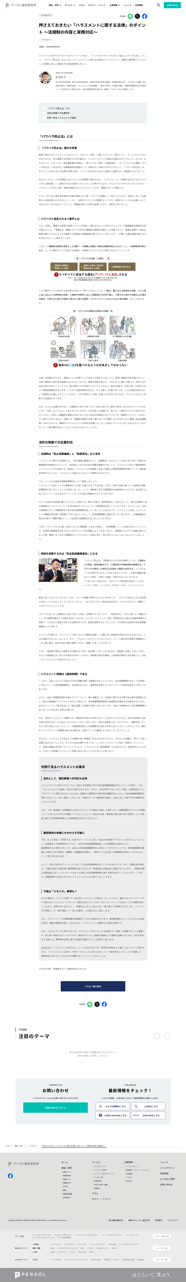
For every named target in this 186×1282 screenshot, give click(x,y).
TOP (8, 1146)
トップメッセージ (132, 1166)
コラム (81, 5)
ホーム (64, 1162)
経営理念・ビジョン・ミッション (137, 1170)
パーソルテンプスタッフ (62, 1235)
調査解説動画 (67, 1194)
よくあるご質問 (167, 1178)
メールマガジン (167, 1167)
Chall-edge (112, 1244)
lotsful (53, 1252)
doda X (114, 1248)
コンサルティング (100, 1166)
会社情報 (129, 1173)
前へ (157, 1036)
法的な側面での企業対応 (58, 112)
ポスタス (116, 1259)
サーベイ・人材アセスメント (104, 1173)
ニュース (127, 5)
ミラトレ (72, 1252)
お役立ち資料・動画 (101, 1185)
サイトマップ (172, 1220)
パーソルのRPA (56, 1259)
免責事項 (158, 1220)
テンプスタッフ (56, 1244)
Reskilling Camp (128, 1259)
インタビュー (46, 15)
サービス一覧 (98, 1177)
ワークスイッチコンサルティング (75, 1259)
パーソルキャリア (132, 1235)
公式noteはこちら (151, 1115)
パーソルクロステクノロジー (112, 1235)
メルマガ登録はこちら (115, 1106)
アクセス (129, 1177)
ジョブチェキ (69, 1244)
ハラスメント (46, 40)
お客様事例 (97, 1181)
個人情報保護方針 (116, 1220)
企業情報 (128, 1162)
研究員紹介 (67, 1197)
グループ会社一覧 (162, 1236)
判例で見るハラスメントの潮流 (61, 117)
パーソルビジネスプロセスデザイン (86, 1235)
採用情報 (139, 5)
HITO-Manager (96, 1259)
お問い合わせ (172, 5)
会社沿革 (129, 1181)
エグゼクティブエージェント (68, 1248)
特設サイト (67, 1179)
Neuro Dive (82, 1252)
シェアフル (62, 1252)
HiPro (91, 1252)
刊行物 (65, 1186)
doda (53, 1248)
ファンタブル (81, 1244)
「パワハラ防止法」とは (58, 108)
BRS (82, 1248)
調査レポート (67, 1172)
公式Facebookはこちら (115, 1115)
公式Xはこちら (151, 1106)
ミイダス (90, 1248)
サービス (96, 1162)
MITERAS (107, 1259)
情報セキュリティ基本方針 (139, 1220)
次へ (167, 1036)
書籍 (64, 1190)
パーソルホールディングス (41, 1235)
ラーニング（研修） (101, 1170)
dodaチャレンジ (102, 1248)
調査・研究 (19, 1146)
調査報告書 (67, 1175)
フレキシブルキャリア (97, 1244)
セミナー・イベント (97, 5)
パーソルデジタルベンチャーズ (43, 1237)
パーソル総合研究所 (64, 1237)
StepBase (140, 1259)
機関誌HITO (67, 1183)
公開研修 (97, 1188)
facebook (10, 1175)
